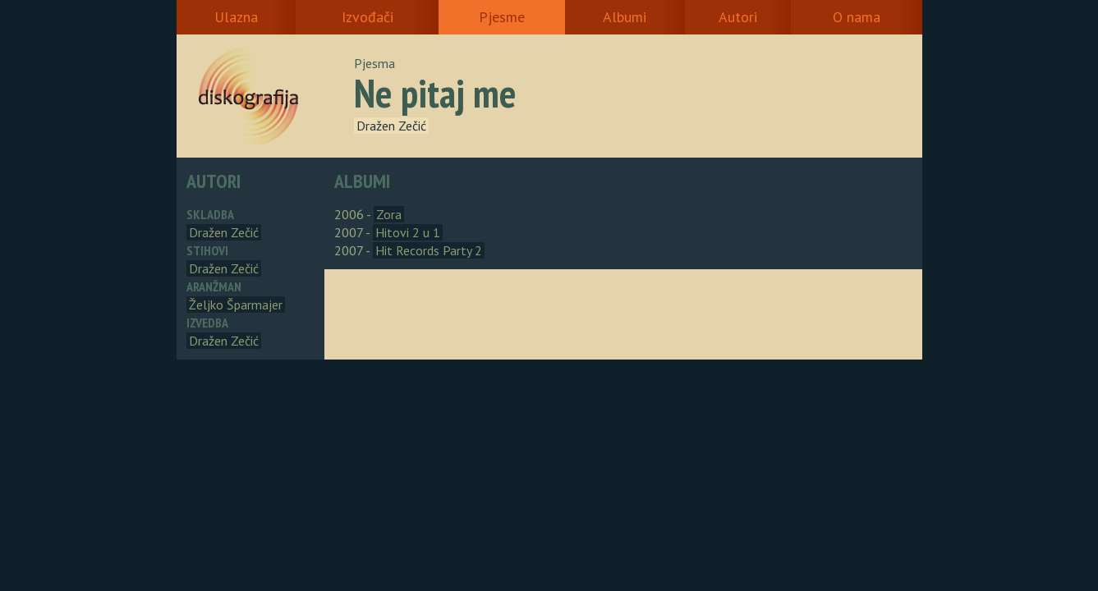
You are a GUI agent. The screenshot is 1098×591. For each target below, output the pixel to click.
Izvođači (367, 16)
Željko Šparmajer (236, 304)
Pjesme (502, 16)
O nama (856, 16)
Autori (738, 16)
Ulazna (236, 16)
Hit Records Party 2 (428, 250)
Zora (389, 214)
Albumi (624, 16)
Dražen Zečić (391, 125)
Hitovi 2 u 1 (407, 232)
